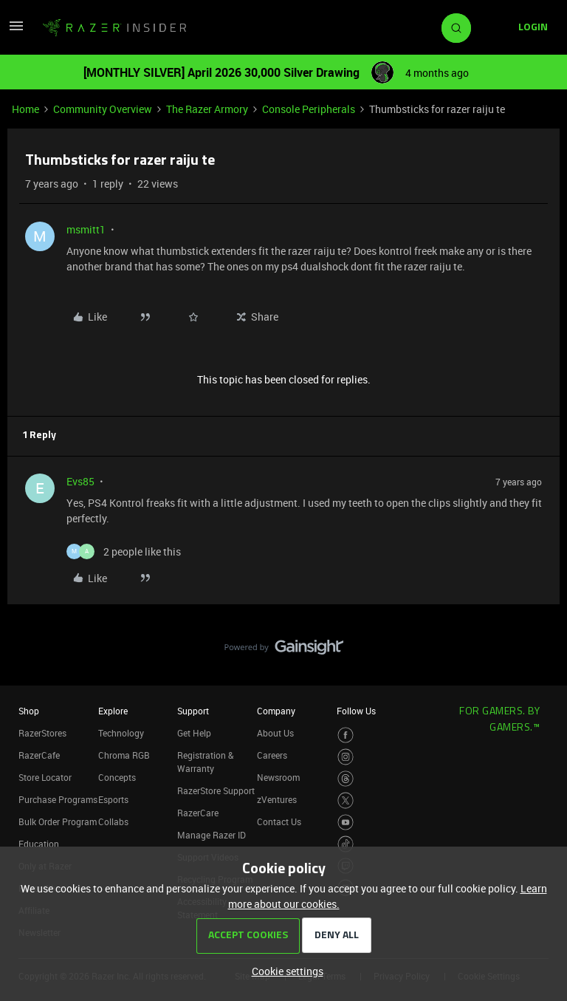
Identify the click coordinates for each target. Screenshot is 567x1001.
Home (25, 109)
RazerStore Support (216, 790)
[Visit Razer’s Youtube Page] (346, 822)
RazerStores (42, 733)
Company (276, 711)
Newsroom (278, 777)
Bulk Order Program (57, 821)
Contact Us (279, 821)
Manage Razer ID (211, 835)
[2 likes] (123, 551)
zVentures (277, 799)
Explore (113, 711)
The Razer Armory (207, 109)
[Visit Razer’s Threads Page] (346, 779)
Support (193, 711)
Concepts (117, 777)
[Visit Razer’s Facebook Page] (346, 735)
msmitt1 (86, 229)
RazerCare (198, 813)
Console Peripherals (308, 109)
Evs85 (80, 481)
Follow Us (356, 711)
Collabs (113, 821)
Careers (272, 755)
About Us (275, 733)
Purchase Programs (57, 799)
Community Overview (102, 109)
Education (38, 844)
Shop (28, 711)
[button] (16, 31)
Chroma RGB (124, 755)
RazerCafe (39, 755)
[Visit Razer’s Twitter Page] (346, 800)
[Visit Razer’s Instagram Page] (346, 757)
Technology (121, 733)
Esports (113, 799)
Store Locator (45, 777)
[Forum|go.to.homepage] (114, 28)
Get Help (194, 733)
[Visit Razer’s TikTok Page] (346, 844)
